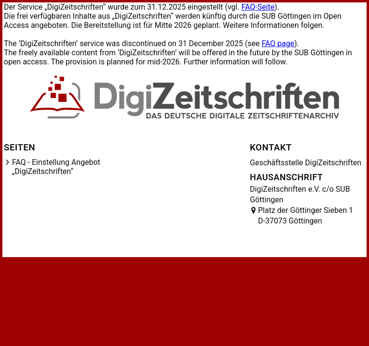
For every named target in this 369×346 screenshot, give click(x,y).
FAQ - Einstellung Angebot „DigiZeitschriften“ (56, 167)
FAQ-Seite (257, 7)
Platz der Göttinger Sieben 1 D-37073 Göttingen (305, 215)
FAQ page (277, 43)
